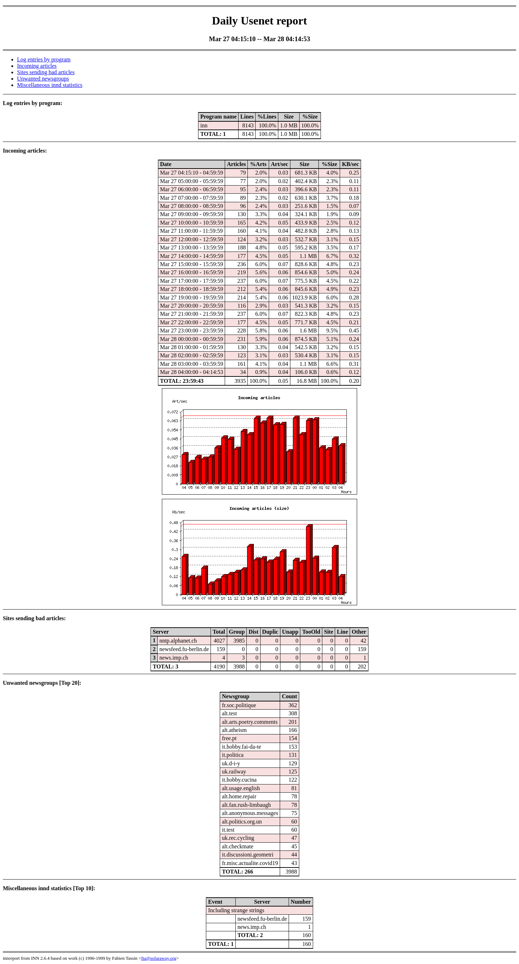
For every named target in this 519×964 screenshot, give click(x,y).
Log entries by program (44, 59)
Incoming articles (37, 66)
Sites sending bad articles (46, 72)
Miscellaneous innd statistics (49, 85)
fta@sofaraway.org (158, 958)
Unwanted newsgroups (43, 79)
